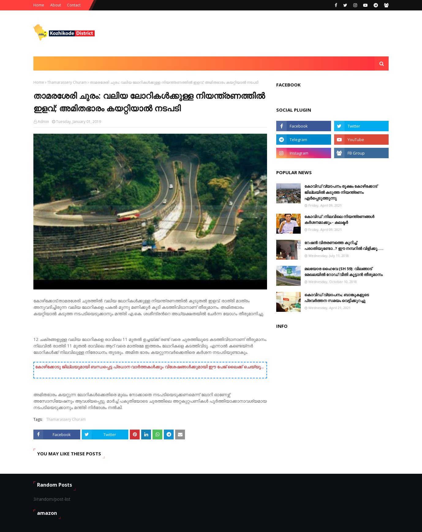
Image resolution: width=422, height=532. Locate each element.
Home (38, 5)
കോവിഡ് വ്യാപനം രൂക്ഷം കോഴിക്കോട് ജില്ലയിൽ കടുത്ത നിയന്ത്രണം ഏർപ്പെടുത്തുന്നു (340, 192)
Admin (43, 121)
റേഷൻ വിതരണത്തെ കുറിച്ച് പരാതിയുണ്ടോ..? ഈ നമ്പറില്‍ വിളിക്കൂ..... (343, 245)
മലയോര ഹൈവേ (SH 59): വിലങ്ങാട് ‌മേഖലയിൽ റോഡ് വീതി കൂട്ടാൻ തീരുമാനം (343, 271)
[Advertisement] (277, 33)
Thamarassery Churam (67, 82)
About (55, 5)
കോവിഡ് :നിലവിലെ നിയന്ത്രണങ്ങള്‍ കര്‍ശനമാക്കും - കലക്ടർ (339, 219)
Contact (74, 5)
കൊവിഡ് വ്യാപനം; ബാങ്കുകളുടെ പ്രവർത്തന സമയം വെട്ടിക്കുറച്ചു (336, 298)
